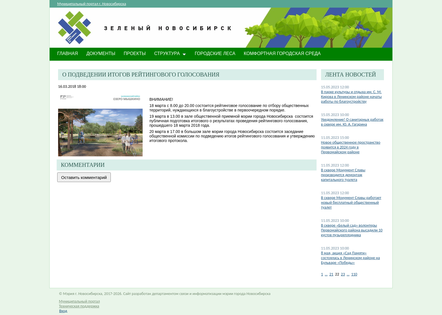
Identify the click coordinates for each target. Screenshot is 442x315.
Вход (63, 311)
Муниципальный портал (79, 301)
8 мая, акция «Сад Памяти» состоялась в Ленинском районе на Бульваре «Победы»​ (350, 258)
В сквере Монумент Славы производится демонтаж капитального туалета (343, 175)
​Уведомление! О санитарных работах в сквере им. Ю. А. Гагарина (352, 122)
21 (331, 274)
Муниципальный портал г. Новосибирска (91, 3)
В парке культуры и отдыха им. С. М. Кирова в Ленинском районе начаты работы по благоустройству (351, 96)
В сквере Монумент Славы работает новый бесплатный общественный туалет (351, 202)
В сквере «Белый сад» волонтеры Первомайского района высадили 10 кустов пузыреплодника (352, 230)
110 (354, 274)
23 (343, 274)
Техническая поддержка (79, 306)
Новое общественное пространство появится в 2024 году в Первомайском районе (350, 147)
